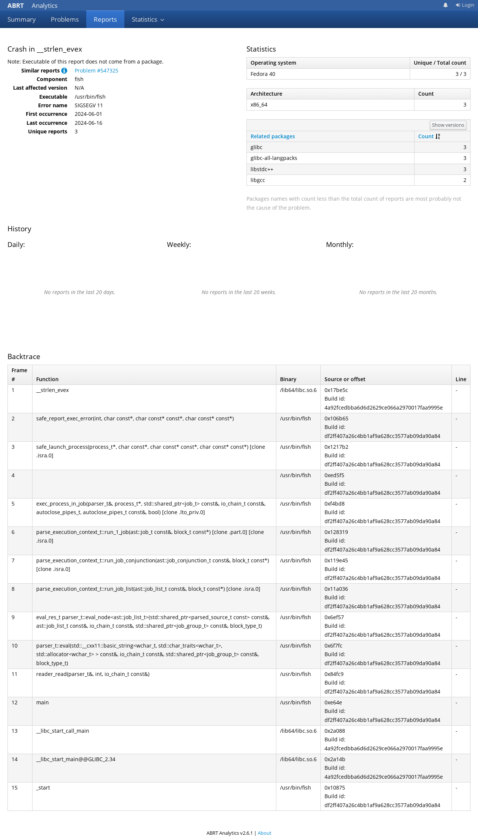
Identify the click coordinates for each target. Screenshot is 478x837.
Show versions (448, 124)
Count (426, 136)
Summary (21, 19)
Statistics (148, 19)
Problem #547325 (96, 70)
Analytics (32, 5)
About (264, 833)
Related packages (273, 136)
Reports (105, 19)
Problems (65, 19)
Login (465, 4)
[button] (64, 70)
